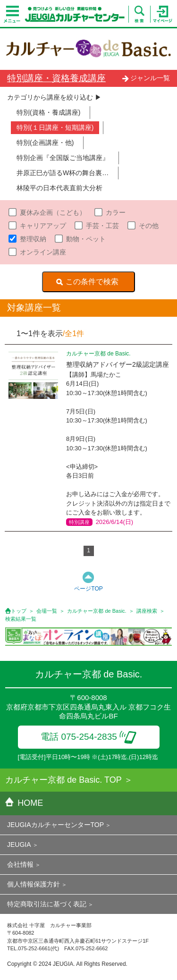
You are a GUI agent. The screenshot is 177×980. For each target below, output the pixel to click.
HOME (24, 803)
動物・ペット (86, 239)
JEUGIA (19, 844)
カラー (116, 212)
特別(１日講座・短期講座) (55, 127)
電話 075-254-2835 (88, 737)
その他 (149, 225)
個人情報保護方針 (33, 884)
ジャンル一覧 (146, 78)
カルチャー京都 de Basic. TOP (63, 780)
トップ (18, 611)
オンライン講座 (43, 252)
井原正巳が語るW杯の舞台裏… (63, 173)
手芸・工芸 (102, 225)
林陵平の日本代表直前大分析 (59, 188)
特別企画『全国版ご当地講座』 (63, 157)
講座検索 (146, 611)
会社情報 (20, 864)
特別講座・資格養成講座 (56, 78)
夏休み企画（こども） (53, 212)
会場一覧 (46, 611)
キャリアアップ (43, 225)
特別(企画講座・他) (45, 142)
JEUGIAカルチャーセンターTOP (55, 824)
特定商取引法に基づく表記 (46, 904)
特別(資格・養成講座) (48, 112)
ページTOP (88, 588)
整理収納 (33, 239)
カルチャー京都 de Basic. (96, 611)
